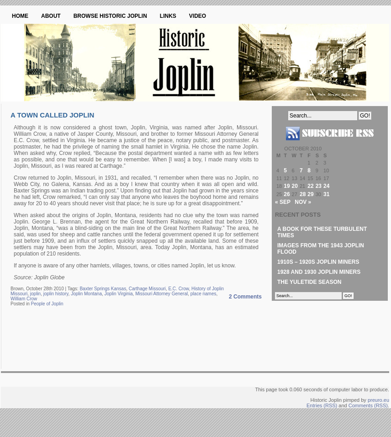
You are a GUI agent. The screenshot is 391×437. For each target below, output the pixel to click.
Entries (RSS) (321, 405)
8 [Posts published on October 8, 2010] (309, 170)
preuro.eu (378, 400)
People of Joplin (47, 303)
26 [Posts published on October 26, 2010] (287, 194)
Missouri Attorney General (161, 293)
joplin (35, 293)
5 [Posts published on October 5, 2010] (285, 170)
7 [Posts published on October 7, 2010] (301, 170)
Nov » (303, 202)
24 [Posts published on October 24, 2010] (326, 186)
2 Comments (245, 296)
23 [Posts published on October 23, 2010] (319, 186)
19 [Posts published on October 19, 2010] (287, 186)
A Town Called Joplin (52, 115)
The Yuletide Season (309, 282)
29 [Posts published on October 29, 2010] (310, 194)
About (51, 16)
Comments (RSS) (368, 405)
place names (203, 293)
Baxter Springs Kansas (102, 288)
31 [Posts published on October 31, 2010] (326, 194)
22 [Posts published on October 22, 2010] (310, 186)
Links (168, 16)
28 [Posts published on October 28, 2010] (303, 194)
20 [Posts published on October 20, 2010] (295, 186)
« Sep (283, 202)
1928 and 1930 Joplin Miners (318, 272)
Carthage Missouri (147, 288)
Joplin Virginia (119, 293)
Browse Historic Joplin (110, 16)
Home (20, 16)
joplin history (56, 293)
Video (197, 16)
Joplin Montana (86, 293)
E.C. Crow (178, 288)
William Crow (24, 298)
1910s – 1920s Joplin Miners (318, 262)
